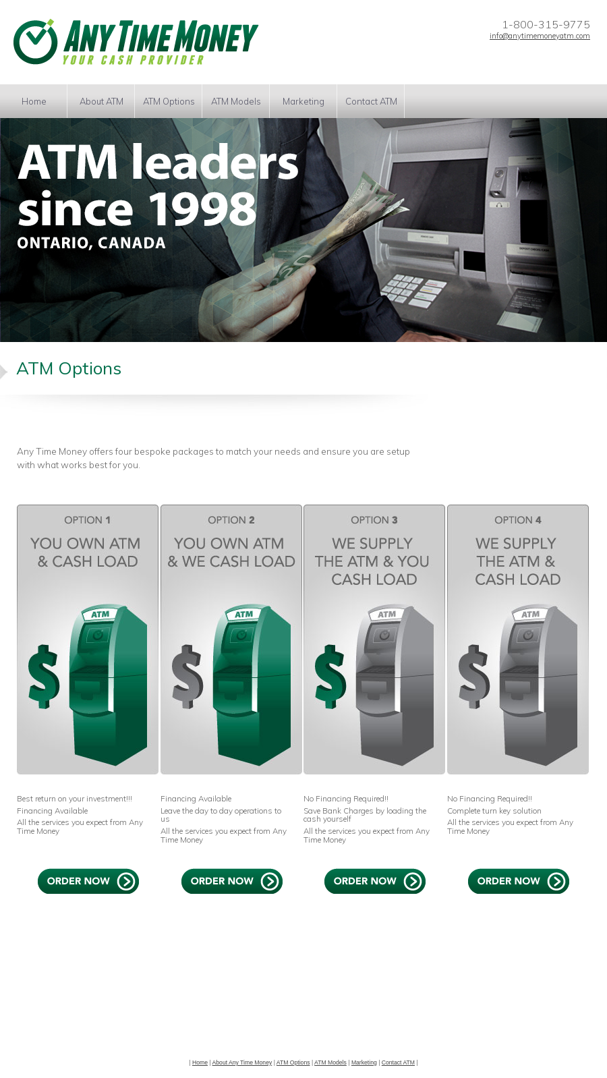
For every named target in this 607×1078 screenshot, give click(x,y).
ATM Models (236, 101)
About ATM (101, 101)
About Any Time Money (242, 1062)
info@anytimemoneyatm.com (540, 35)
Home (34, 101)
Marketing (303, 101)
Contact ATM (371, 101)
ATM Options (169, 101)
